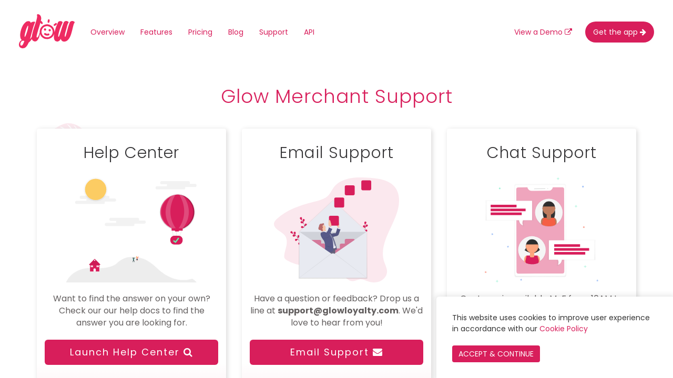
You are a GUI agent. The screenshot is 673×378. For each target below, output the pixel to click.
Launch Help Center (131, 352)
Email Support (336, 352)
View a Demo (543, 32)
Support (273, 32)
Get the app (619, 32)
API (309, 32)
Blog (235, 32)
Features (156, 32)
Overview (107, 32)
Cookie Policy (563, 328)
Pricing (200, 32)
